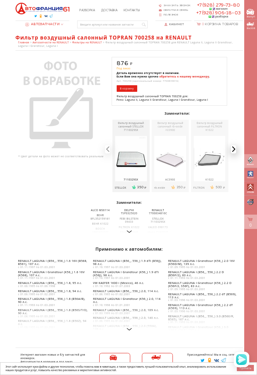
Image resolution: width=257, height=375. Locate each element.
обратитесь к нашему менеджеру (184, 76)
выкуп (251, 13)
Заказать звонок (177, 5)
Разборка (87, 10)
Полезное (171, 15)
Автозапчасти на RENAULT (51, 42)
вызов (251, 25)
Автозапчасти (42, 24)
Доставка (109, 10)
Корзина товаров (220, 24)
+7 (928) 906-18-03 (218, 13)
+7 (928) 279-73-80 (218, 5)
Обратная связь (176, 10)
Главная (23, 42)
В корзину (127, 88)
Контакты (132, 10)
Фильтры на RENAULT (87, 42)
